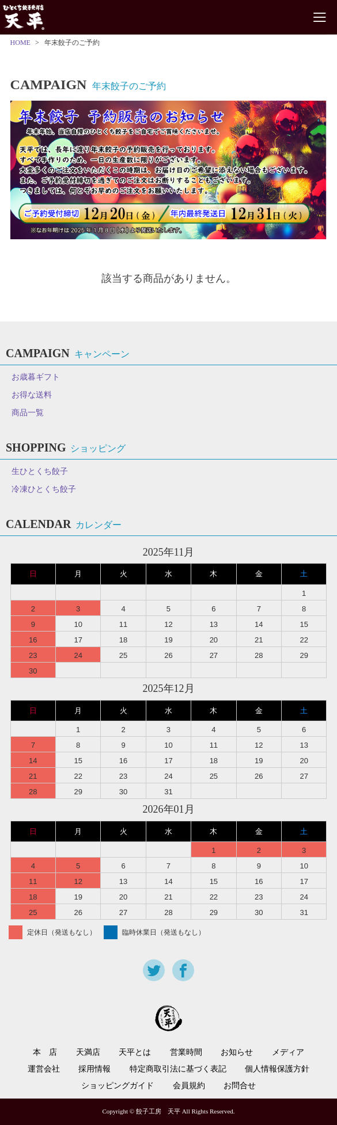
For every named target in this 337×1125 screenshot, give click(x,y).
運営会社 (44, 1069)
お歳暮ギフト (36, 377)
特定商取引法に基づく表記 (178, 1069)
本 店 (45, 1053)
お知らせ (237, 1053)
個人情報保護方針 (277, 1069)
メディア (288, 1053)
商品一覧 (28, 412)
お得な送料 (32, 395)
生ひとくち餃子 (40, 471)
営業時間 (186, 1053)
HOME (20, 43)
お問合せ (240, 1086)
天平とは (135, 1053)
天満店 (88, 1053)
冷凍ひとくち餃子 (44, 489)
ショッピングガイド (117, 1086)
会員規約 (189, 1086)
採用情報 (94, 1069)
